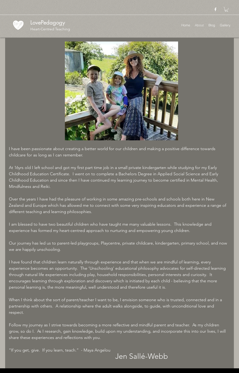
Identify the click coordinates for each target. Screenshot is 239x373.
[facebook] (215, 9)
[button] (226, 9)
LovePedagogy (47, 22)
